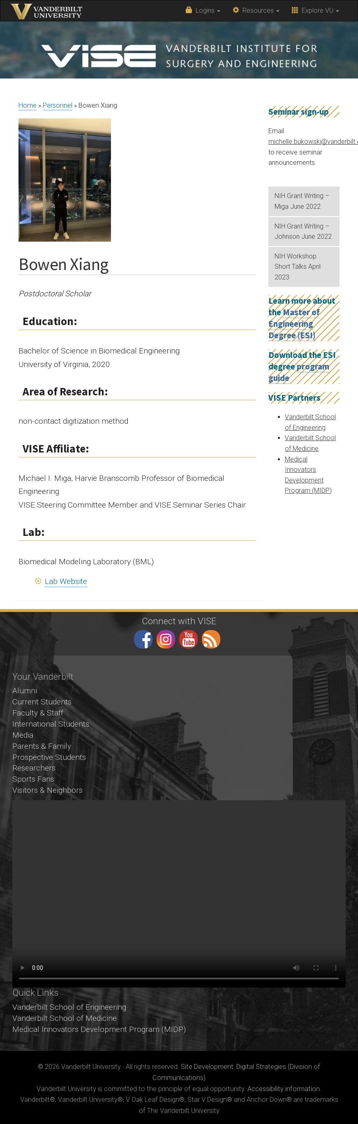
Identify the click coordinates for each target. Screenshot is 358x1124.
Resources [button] (256, 10)
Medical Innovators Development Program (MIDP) (99, 1029)
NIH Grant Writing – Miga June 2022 (302, 201)
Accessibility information (283, 1089)
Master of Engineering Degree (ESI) (294, 324)
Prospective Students (49, 757)
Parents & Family (41, 746)
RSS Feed (211, 639)
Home (27, 105)
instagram (166, 639)
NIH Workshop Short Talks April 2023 (298, 266)
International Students (50, 724)
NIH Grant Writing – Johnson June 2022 (303, 231)
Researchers (33, 768)
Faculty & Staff (37, 713)
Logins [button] (203, 10)
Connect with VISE (179, 621)
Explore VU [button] (315, 10)
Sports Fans (33, 779)
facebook (143, 639)
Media (22, 735)
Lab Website (66, 581)
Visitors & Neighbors (47, 790)
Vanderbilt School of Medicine (64, 1018)
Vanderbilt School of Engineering (69, 1007)
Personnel (57, 105)
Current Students (42, 701)
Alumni (24, 690)
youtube (188, 639)
